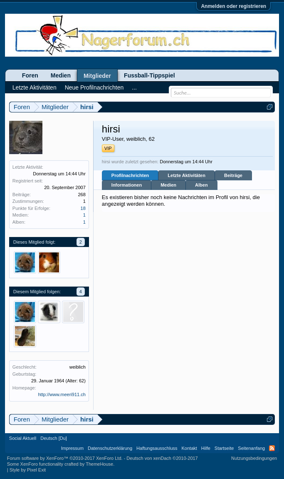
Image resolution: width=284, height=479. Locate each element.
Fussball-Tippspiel (149, 75)
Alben (201, 184)
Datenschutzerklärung (110, 448)
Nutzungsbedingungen (254, 458)
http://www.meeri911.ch (61, 394)
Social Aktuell (22, 438)
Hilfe (205, 448)
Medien (168, 184)
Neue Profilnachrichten (94, 87)
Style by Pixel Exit (28, 469)
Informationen (126, 184)
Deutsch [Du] (53, 438)
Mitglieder (97, 75)
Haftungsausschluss (156, 448)
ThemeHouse (99, 464)
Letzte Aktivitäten (186, 175)
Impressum (72, 448)
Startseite (224, 448)
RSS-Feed (272, 448)
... (134, 87)
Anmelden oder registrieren (233, 6)
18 (83, 208)
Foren (30, 75)
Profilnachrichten (130, 175)
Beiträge (233, 175)
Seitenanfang (251, 448)
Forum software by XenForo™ (65, 458)
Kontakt (189, 448)
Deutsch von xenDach (162, 458)
